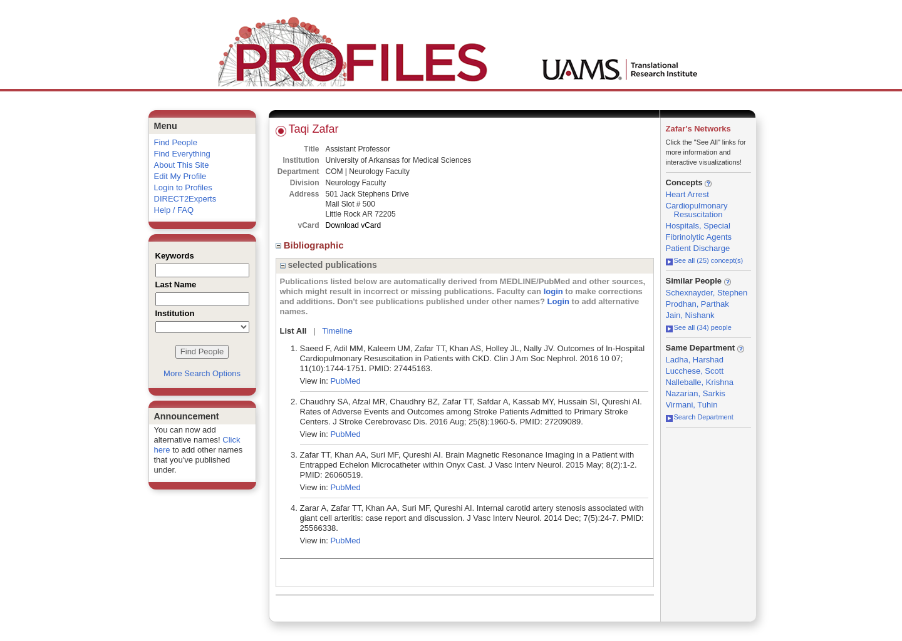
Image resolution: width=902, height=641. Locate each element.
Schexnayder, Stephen (707, 292)
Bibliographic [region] (311, 245)
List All (293, 331)
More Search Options (202, 373)
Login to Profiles (183, 187)
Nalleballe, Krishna (700, 382)
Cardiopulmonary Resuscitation (697, 210)
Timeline (337, 331)
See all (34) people (699, 327)
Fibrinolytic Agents (699, 237)
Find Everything (182, 153)
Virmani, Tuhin (692, 404)
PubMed (345, 381)
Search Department (700, 417)
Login (558, 301)
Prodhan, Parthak (697, 304)
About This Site (181, 165)
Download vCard (353, 225)
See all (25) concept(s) (705, 260)
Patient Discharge (698, 248)
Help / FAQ (174, 210)
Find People (175, 142)
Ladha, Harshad (695, 359)
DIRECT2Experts (185, 198)
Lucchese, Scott (695, 371)
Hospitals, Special (698, 225)
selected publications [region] (328, 265)
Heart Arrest (687, 194)
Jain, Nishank (690, 315)
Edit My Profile (180, 176)
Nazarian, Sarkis (695, 393)
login (553, 291)
